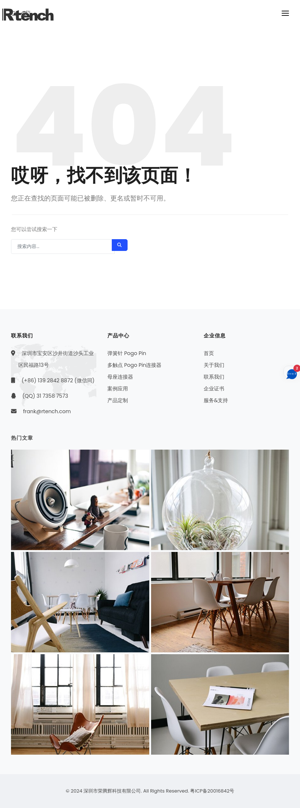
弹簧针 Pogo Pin (126, 353)
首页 (209, 353)
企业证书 (214, 388)
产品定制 (117, 400)
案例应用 (117, 388)
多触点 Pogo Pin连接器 (134, 365)
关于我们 (214, 365)
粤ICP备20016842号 (212, 790)
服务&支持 (216, 400)
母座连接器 (120, 376)
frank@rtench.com (47, 411)
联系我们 (214, 376)
